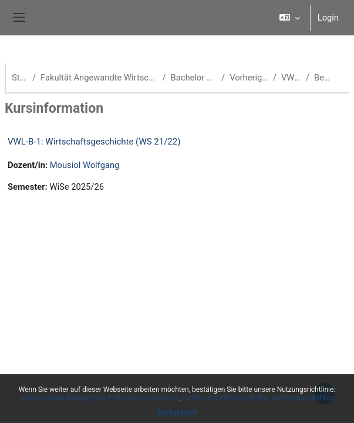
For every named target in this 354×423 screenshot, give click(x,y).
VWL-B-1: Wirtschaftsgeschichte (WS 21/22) (94, 141)
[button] (289, 17)
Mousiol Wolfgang (85, 165)
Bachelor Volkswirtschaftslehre (194, 77)
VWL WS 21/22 (291, 77)
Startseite (20, 77)
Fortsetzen (177, 412)
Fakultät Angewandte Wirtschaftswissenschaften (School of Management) (99, 77)
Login (328, 17)
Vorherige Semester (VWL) (249, 77)
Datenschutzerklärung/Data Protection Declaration (99, 398)
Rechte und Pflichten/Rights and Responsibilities (259, 398)
